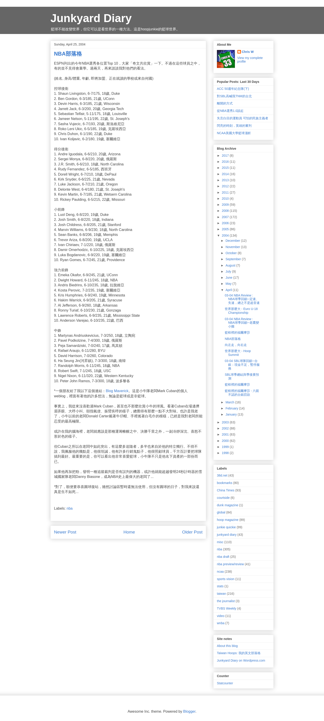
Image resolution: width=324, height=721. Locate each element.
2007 (226, 217)
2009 (226, 204)
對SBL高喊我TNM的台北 (234, 96)
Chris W (248, 52)
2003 (226, 422)
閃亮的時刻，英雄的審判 (234, 125)
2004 (226, 235)
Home (129, 532)
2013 (226, 180)
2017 (226, 155)
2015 (226, 168)
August (230, 265)
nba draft (223, 556)
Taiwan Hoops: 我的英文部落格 (239, 653)
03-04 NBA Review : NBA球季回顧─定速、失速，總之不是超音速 (242, 299)
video (220, 616)
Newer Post (65, 532)
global (221, 512)
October (231, 253)
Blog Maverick (117, 391)
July (228, 271)
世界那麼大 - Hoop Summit (238, 353)
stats (220, 586)
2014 (226, 174)
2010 (226, 198)
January (231, 414)
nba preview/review (230, 564)
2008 (226, 210)
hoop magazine (227, 520)
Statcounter (225, 683)
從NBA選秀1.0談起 (230, 111)
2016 (226, 161)
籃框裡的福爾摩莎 (237, 332)
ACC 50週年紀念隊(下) (233, 88)
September (233, 259)
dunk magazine (227, 505)
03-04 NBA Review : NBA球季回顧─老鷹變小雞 (242, 322)
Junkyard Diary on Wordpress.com (241, 660)
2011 (226, 192)
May (228, 283)
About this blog (227, 646)
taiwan (221, 593)
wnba (220, 623)
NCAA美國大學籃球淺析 (234, 133)
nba (70, 508)
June (229, 277)
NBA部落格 (233, 339)
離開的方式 (225, 103)
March (230, 402)
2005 (226, 229)
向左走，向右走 (236, 345)
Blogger (189, 711)
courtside (223, 498)
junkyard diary (226, 534)
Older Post (192, 532)
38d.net (222, 475)
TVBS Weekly (226, 608)
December (233, 240)
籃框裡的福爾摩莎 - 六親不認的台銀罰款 (242, 392)
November (233, 247)
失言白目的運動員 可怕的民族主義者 (242, 118)
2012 (226, 186)
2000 (226, 441)
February (232, 408)
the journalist (226, 601)
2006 (226, 223)
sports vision (225, 579)
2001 (226, 434)
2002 (226, 428)
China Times (225, 490)
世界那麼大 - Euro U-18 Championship (241, 310)
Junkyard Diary (91, 18)
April (229, 290)
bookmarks (224, 483)
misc (220, 542)
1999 (226, 447)
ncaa (220, 571)
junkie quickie (226, 527)
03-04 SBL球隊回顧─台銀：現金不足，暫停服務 (242, 364)
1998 (226, 453)
